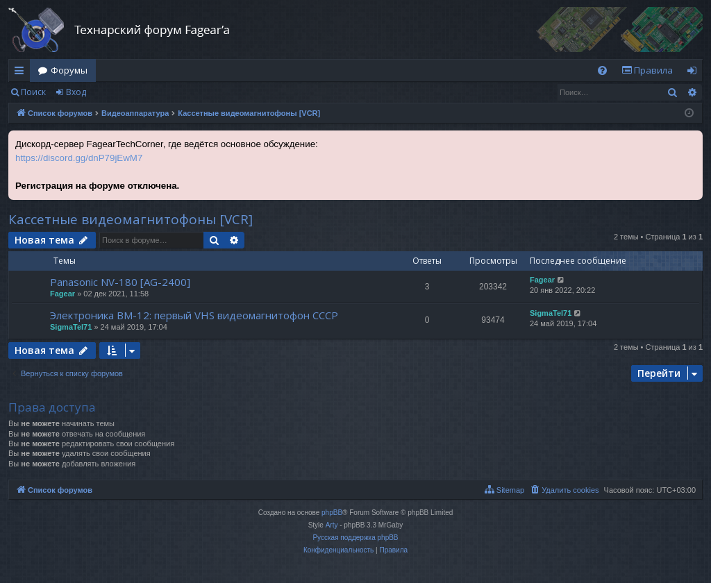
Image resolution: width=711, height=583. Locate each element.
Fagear (62, 293)
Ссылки (22, 73)
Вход (76, 92)
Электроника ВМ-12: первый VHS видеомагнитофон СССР (194, 315)
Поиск (33, 92)
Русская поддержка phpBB (355, 537)
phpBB (331, 512)
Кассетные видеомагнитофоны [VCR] (130, 219)
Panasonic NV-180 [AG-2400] (120, 282)
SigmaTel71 (71, 327)
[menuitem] (602, 70)
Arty (332, 525)
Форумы (69, 70)
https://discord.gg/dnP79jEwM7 (78, 158)
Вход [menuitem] (695, 73)
